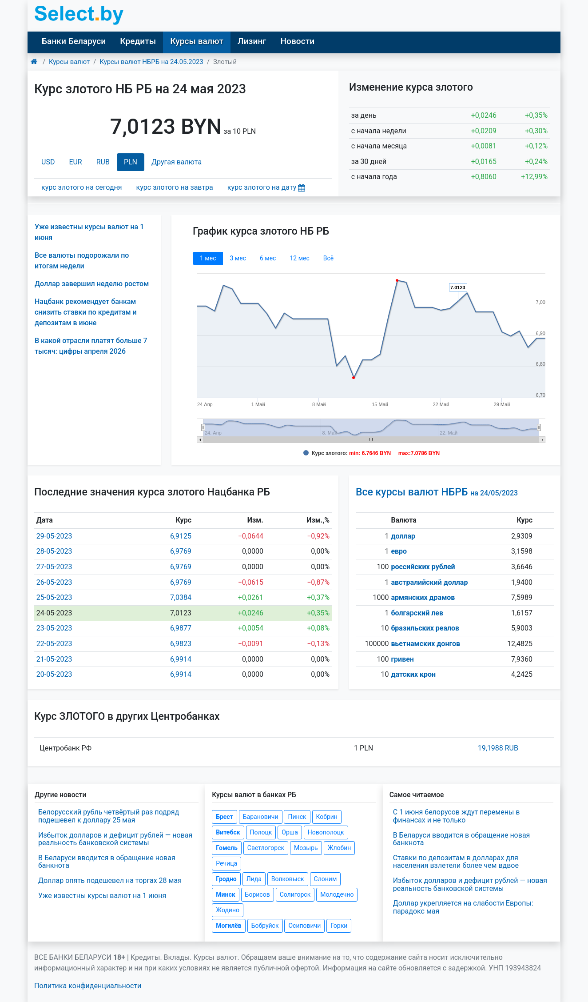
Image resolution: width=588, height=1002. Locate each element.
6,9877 (180, 628)
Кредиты (138, 41)
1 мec (208, 258)
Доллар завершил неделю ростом (92, 283)
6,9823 (180, 643)
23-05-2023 (54, 628)
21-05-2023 (54, 659)
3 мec (238, 258)
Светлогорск (265, 847)
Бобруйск (265, 925)
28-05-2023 (54, 551)
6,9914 (180, 659)
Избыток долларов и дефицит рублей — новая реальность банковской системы (115, 839)
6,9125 (180, 536)
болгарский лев (417, 613)
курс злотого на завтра (174, 187)
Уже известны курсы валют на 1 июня (102, 895)
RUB (103, 162)
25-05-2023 (54, 597)
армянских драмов (423, 597)
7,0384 (180, 597)
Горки (338, 925)
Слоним (325, 878)
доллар (403, 536)
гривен (402, 659)
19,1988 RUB (498, 748)
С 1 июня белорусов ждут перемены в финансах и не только (456, 816)
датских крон (413, 674)
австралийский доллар (429, 582)
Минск (225, 894)
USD (48, 162)
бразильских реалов (425, 628)
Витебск (228, 832)
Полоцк (261, 832)
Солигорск (295, 894)
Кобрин (327, 816)
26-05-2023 (54, 582)
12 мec (299, 258)
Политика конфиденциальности (87, 986)
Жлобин (339, 847)
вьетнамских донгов (425, 643)
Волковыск (287, 878)
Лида (254, 878)
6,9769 (180, 551)
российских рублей (423, 567)
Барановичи (260, 816)
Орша (290, 832)
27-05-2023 (54, 567)
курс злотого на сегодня (81, 187)
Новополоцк (326, 832)
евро (399, 551)
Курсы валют (196, 41)
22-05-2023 (54, 643)
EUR (75, 162)
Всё (328, 258)
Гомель (227, 847)
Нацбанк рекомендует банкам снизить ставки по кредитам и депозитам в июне (86, 312)
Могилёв (228, 925)
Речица (226, 863)
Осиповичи (304, 925)
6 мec (268, 258)
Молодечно (337, 894)
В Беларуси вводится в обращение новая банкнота (106, 862)
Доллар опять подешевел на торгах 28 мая (110, 880)
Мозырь (306, 847)
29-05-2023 (54, 536)
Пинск (297, 816)
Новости (297, 41)
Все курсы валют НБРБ (437, 492)
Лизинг (252, 41)
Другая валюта (176, 162)
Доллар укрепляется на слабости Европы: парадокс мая (463, 907)
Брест (224, 816)
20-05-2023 (54, 674)
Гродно (226, 878)
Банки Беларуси (74, 41)
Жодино (227, 910)
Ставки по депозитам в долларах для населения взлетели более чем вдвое (456, 862)
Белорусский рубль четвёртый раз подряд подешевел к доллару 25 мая (108, 816)
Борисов (257, 894)
